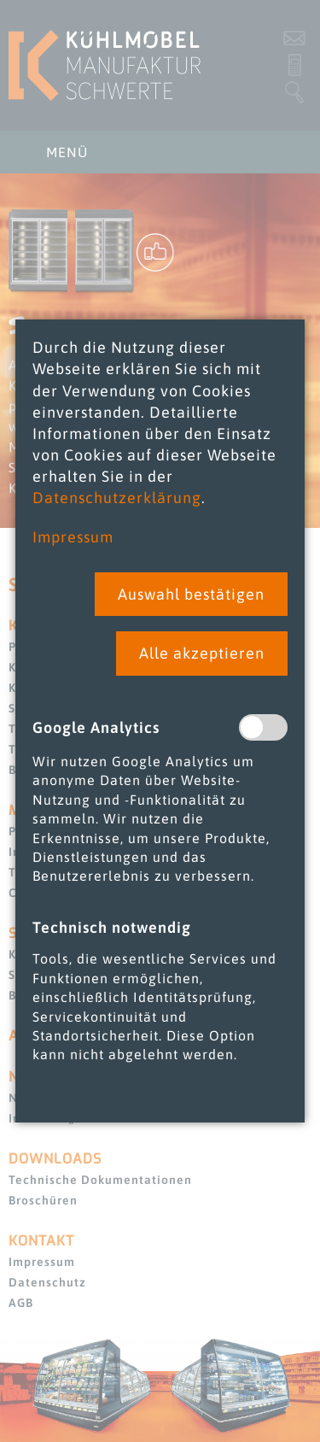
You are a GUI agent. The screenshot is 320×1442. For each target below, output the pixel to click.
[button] (191, 594)
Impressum (72, 537)
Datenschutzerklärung (116, 498)
